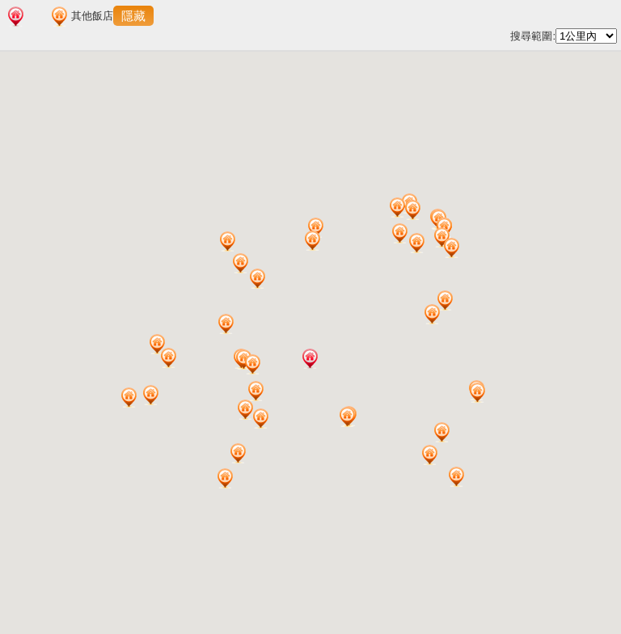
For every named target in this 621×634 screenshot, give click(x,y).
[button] (310, 359)
